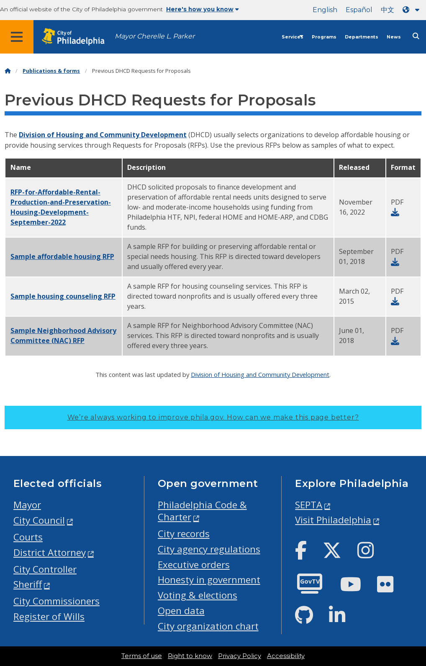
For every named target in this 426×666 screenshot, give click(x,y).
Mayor (27, 504)
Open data (181, 610)
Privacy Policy (239, 656)
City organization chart (208, 626)
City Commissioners (56, 600)
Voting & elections (197, 595)
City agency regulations (209, 549)
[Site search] (416, 36)
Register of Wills (49, 616)
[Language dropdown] (412, 10)
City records (184, 533)
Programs (324, 37)
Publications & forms (51, 70)
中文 (387, 10)
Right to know (190, 656)
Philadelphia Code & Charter (202, 510)
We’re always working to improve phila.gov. (213, 417)
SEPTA (308, 504)
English (325, 10)
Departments (361, 37)
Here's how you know (202, 9)
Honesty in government (209, 579)
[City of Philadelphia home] (77, 37)
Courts (28, 536)
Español (359, 10)
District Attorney (49, 552)
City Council (39, 520)
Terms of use (141, 656)
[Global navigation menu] (16, 37)
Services (292, 37)
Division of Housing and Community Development (103, 134)
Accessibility (286, 656)
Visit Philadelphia (333, 519)
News (394, 37)
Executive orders (194, 564)
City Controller (45, 569)
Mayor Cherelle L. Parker (155, 36)
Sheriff (27, 584)
